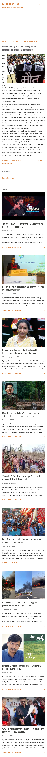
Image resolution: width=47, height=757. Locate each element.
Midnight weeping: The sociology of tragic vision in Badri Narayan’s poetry (23, 667)
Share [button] (40, 160)
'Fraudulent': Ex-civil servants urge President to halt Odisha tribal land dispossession (23, 477)
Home (4, 41)
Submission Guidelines (31, 41)
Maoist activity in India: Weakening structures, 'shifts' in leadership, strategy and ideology (21, 414)
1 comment (12, 563)
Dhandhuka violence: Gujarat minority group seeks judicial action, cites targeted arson (22, 604)
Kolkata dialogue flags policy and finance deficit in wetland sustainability (23, 288)
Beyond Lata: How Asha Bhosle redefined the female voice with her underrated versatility (20, 351)
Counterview (10, 4)
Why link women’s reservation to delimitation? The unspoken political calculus (23, 730)
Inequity (5, 163)
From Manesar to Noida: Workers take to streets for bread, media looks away (22, 541)
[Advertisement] (23, 24)
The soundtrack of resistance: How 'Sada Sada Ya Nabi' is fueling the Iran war (22, 225)
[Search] (39, 3)
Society (13, 163)
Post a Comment (8, 178)
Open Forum (15, 41)
